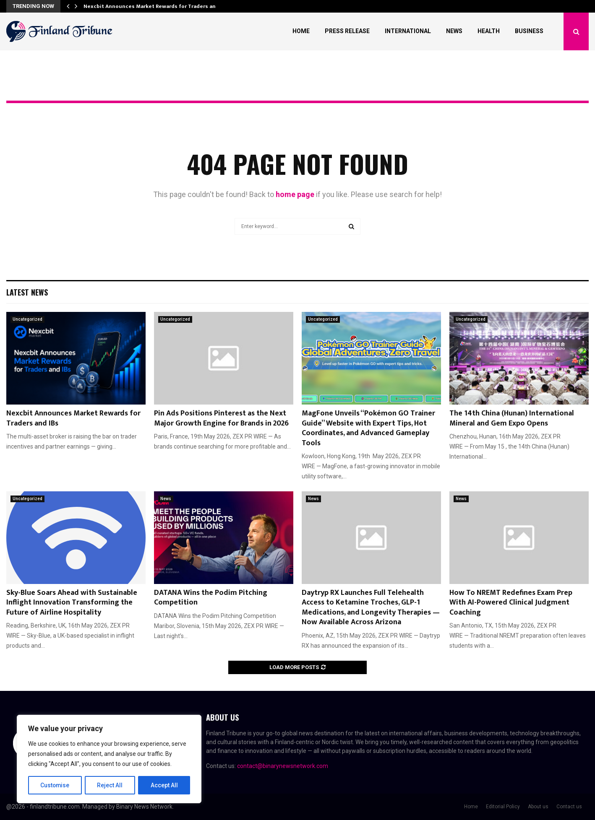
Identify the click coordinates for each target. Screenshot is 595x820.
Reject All (110, 785)
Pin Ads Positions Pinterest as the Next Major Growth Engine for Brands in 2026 (221, 418)
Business (529, 31)
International (408, 31)
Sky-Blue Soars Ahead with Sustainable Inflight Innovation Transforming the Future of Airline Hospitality (71, 602)
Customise (55, 785)
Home (301, 31)
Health (489, 31)
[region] (109, 759)
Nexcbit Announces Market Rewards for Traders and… (154, 6)
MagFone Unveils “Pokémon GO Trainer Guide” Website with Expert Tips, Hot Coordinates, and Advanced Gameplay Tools (368, 428)
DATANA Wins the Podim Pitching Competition (210, 597)
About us (538, 807)
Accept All (164, 785)
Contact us (569, 807)
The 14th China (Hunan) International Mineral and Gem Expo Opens (511, 418)
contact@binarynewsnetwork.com (282, 766)
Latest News (27, 292)
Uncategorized (27, 319)
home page (295, 194)
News (454, 31)
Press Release (347, 31)
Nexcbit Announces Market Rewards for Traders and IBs (73, 418)
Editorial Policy (503, 807)
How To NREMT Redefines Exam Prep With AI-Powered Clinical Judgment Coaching (510, 602)
